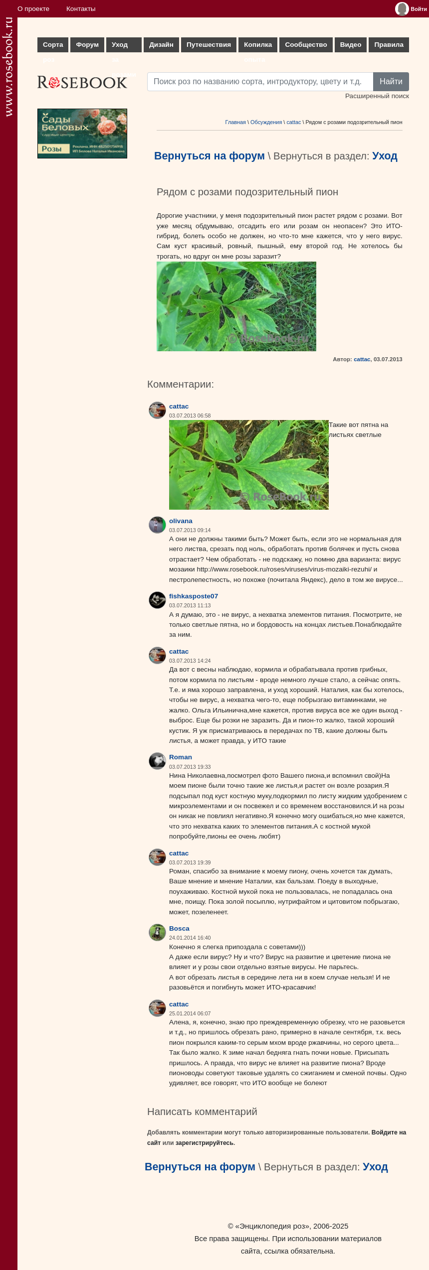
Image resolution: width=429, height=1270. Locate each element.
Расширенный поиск (377, 96)
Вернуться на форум (209, 156)
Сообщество (306, 44)
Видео (351, 44)
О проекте (33, 8)
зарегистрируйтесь (204, 1142)
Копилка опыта (258, 46)
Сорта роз (53, 46)
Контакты (81, 8)
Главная (235, 122)
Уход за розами (124, 46)
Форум (87, 44)
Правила (389, 44)
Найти (391, 81)
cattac (293, 122)
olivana (181, 521)
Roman (180, 757)
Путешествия (209, 44)
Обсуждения (266, 122)
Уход (385, 156)
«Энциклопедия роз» (272, 1226)
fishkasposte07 (193, 596)
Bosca (179, 928)
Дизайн (161, 44)
